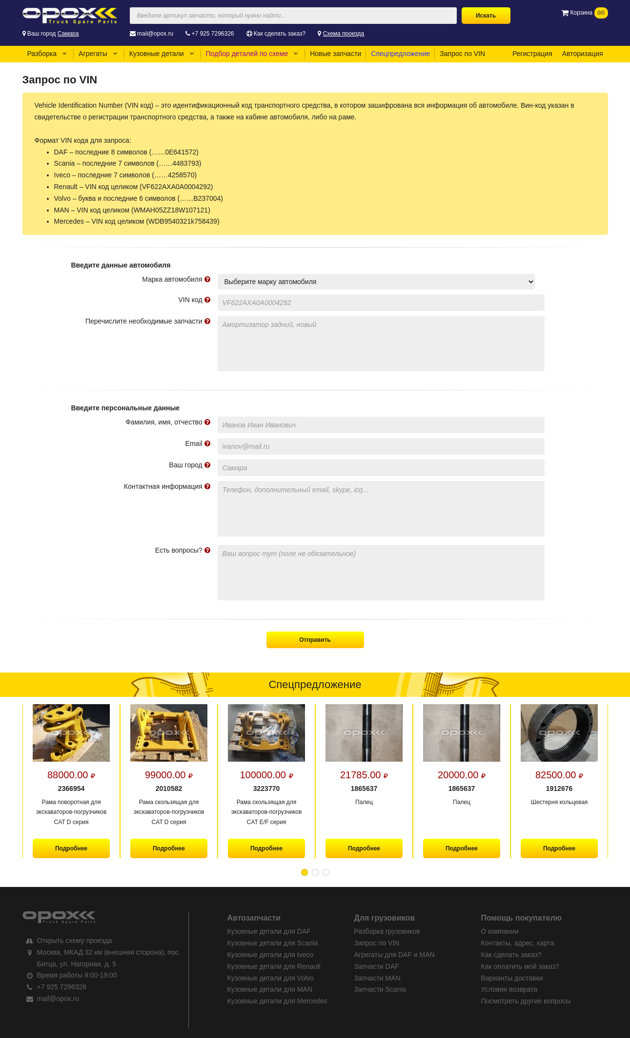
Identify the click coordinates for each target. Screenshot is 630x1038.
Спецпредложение (400, 54)
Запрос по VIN (462, 54)
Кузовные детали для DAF (269, 931)
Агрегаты (93, 54)
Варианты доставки (512, 978)
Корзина (584, 12)
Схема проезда (344, 33)
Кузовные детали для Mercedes (277, 1001)
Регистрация (532, 54)
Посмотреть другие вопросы (526, 1001)
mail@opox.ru (155, 33)
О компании (500, 931)
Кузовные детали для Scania (272, 943)
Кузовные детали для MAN (269, 989)
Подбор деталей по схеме (247, 54)
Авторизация (582, 54)
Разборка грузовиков (387, 931)
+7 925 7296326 (212, 33)
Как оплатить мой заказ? (520, 966)
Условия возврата (509, 989)
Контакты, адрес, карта (517, 943)
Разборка (42, 54)
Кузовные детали (156, 54)
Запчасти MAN (377, 978)
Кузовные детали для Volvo (270, 978)
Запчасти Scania (380, 989)
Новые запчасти (335, 54)
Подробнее (71, 848)
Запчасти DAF (376, 966)
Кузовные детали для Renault (274, 966)
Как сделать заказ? (279, 33)
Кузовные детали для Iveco (270, 955)
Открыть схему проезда (74, 940)
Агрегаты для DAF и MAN (394, 955)
